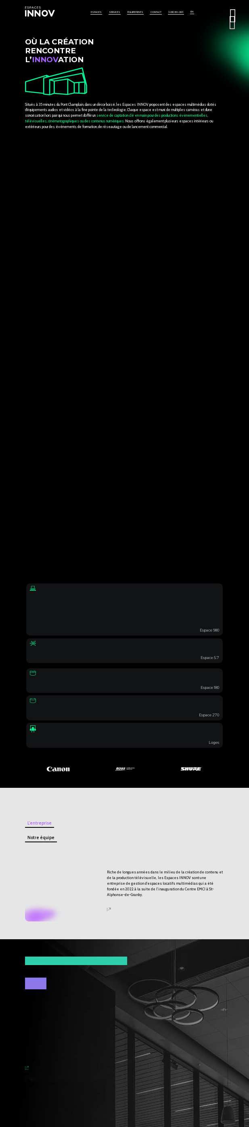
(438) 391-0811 (175, 12)
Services (114, 12)
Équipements (135, 12)
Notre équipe (40, 837)
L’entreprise (39, 823)
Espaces (96, 12)
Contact (156, 12)
